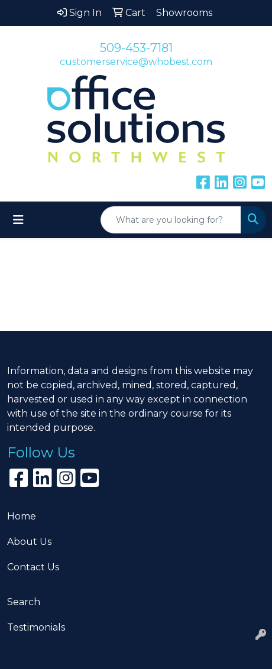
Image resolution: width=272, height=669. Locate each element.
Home (21, 516)
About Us (29, 541)
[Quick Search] (171, 219)
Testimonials (36, 627)
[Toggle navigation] (18, 220)
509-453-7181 (136, 48)
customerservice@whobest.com (136, 61)
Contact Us (33, 567)
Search (23, 602)
